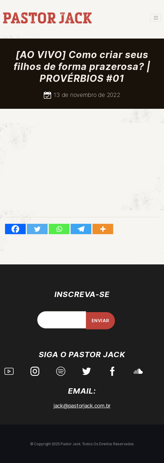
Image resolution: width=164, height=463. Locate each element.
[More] (102, 229)
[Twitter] (37, 229)
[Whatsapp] (59, 229)
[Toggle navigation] (155, 18)
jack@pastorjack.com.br (82, 406)
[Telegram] (81, 229)
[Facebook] (15, 229)
